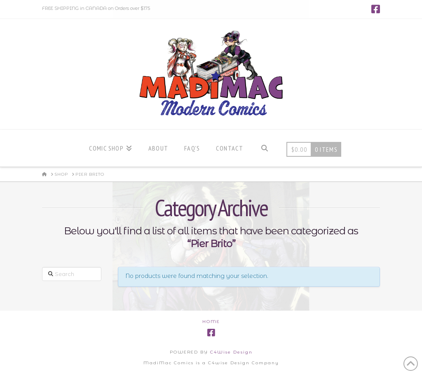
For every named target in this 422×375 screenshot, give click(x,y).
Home (211, 321)
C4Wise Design (231, 352)
